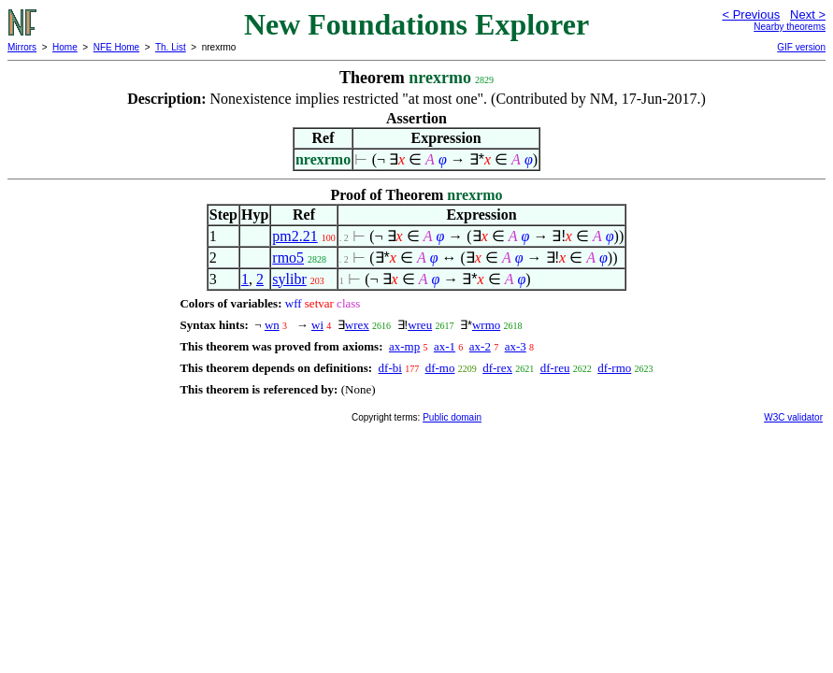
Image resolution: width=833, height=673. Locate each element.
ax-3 (515, 346)
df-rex (497, 368)
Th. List (170, 47)
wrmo (486, 325)
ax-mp (404, 346)
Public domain (452, 417)
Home (65, 47)
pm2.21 (294, 236)
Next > (808, 14)
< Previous (751, 14)
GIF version (801, 47)
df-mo (440, 368)
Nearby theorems (790, 26)
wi (317, 325)
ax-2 (480, 346)
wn (272, 325)
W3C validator (793, 417)
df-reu (555, 368)
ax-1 (444, 346)
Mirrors (21, 47)
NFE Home (116, 47)
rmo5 (288, 257)
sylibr (289, 279)
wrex (357, 325)
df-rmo (614, 368)
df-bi (390, 368)
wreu (420, 325)
